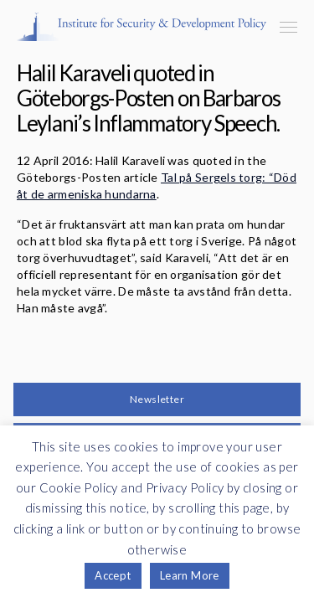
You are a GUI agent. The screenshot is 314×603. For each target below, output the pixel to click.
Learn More (189, 575)
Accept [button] (113, 575)
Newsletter (157, 399)
